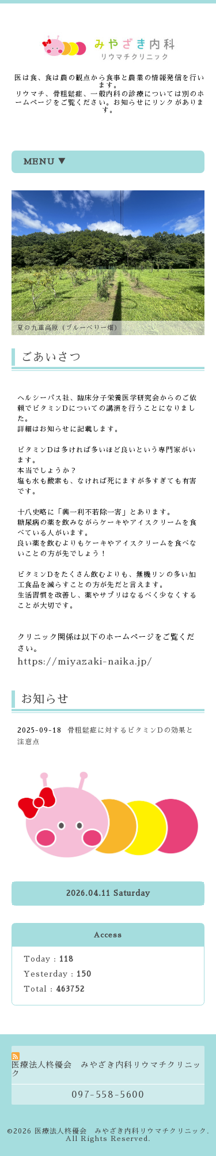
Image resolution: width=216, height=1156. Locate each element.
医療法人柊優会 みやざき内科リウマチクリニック (121, 1131)
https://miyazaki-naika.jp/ (85, 661)
